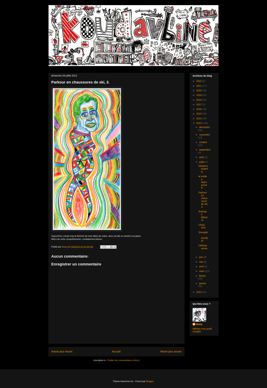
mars (202, 271)
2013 (199, 123)
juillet (202, 162)
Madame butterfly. (203, 169)
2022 (199, 81)
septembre (204, 149)
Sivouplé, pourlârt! (203, 236)
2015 (199, 113)
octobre (203, 142)
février (202, 275)
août (201, 157)
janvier (202, 283)
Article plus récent (61, 351)
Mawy (199, 324)
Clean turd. (202, 226)
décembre (204, 127)
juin (201, 257)
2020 (199, 90)
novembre (204, 134)
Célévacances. (203, 248)
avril (201, 266)
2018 (199, 99)
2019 (199, 95)
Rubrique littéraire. (203, 215)
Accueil (116, 351)
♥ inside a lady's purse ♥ (203, 182)
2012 (199, 292)
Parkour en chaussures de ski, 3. (203, 199)
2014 (199, 118)
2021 (199, 85)
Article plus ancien (171, 351)
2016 (199, 109)
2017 (199, 104)
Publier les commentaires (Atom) (123, 360)
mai (201, 261)
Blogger (150, 381)
